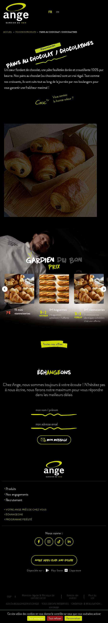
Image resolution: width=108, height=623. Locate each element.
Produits (11, 489)
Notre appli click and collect (54, 560)
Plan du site (93, 596)
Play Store (54, 570)
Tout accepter (36, 618)
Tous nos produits (26, 32)
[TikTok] (59, 541)
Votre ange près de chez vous (26, 509)
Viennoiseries (48, 47)
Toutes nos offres (54, 344)
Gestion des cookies (73, 596)
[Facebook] (39, 541)
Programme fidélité (19, 519)
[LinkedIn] (69, 541)
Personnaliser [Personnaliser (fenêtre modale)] (73, 618)
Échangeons (14, 514)
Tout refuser (55, 618)
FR (50, 12)
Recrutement (14, 500)
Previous (3, 288)
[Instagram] (49, 541)
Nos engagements (17, 494)
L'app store (73, 570)
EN (57, 12)
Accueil (7, 32)
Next (102, 288)
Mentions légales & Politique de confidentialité (38, 596)
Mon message (54, 440)
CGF (9, 596)
